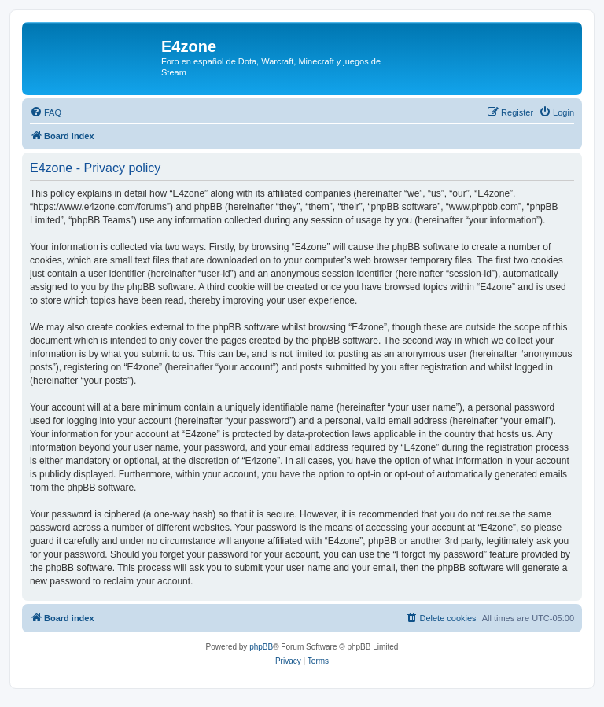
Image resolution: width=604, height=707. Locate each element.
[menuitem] (45, 112)
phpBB (261, 647)
